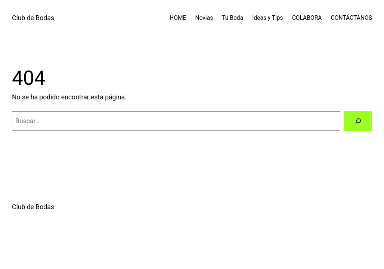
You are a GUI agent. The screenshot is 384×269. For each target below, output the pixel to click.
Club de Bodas (33, 18)
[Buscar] (358, 120)
